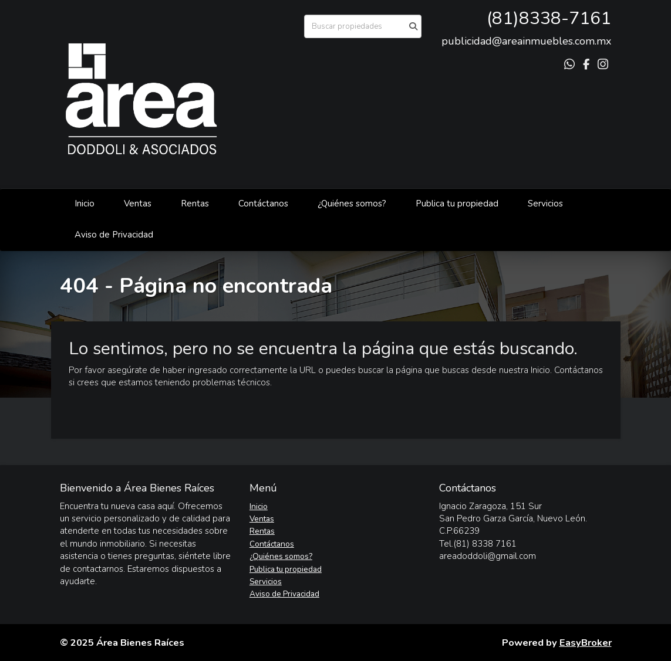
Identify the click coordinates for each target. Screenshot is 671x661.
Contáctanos (263, 203)
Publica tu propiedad (457, 203)
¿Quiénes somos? (352, 203)
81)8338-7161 (551, 18)
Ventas (137, 203)
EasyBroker (585, 642)
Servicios (545, 203)
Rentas (195, 203)
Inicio (85, 203)
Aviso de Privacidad (114, 234)
